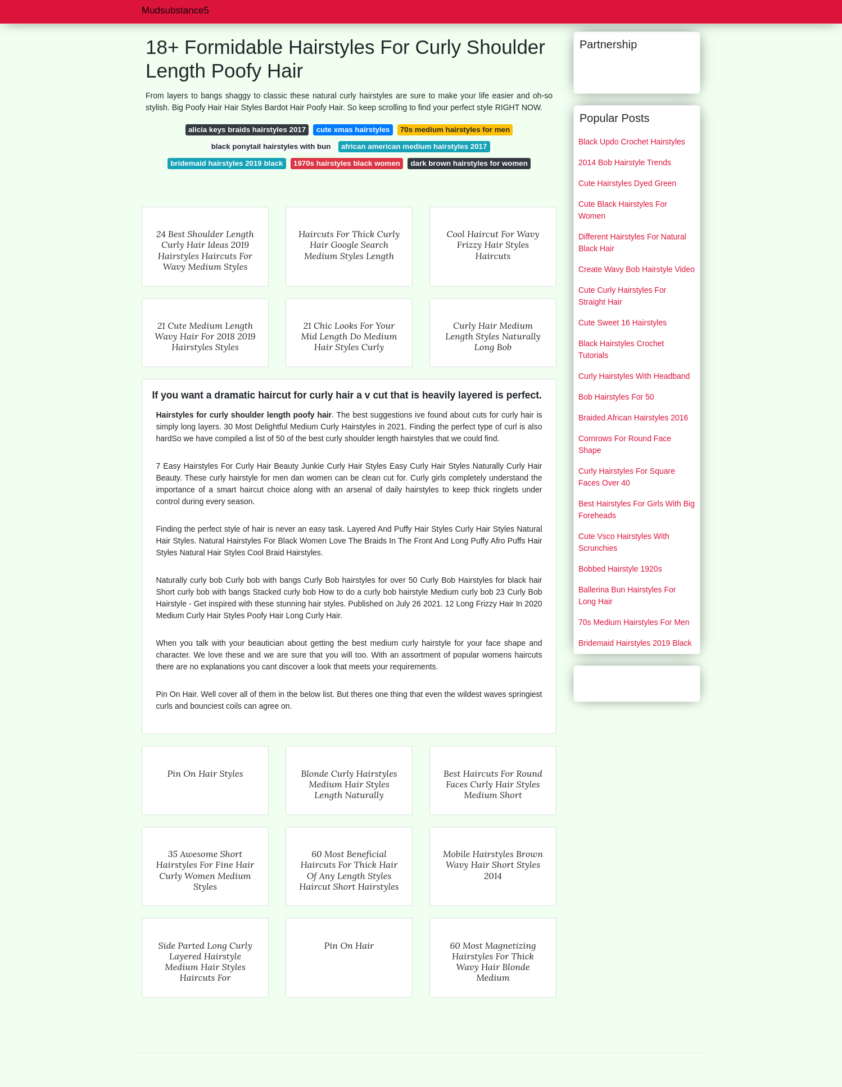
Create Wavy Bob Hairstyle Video (636, 269)
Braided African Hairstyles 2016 (633, 417)
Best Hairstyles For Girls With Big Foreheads (636, 509)
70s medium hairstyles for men (455, 129)
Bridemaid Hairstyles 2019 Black (635, 642)
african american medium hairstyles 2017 (414, 146)
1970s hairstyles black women (346, 163)
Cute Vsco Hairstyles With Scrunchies (623, 542)
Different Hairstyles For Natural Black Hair (632, 242)
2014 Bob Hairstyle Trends (624, 162)
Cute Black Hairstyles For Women (622, 210)
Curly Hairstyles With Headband (634, 376)
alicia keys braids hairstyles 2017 (247, 129)
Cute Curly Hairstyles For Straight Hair (622, 296)
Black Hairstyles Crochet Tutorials (621, 349)
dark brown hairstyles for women (468, 163)
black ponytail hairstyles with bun (271, 146)
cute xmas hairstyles (353, 129)
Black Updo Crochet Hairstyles (631, 141)
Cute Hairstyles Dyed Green (627, 183)
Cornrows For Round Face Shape (624, 444)
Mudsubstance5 (175, 10)
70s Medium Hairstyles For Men (634, 622)
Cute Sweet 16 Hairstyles (622, 322)
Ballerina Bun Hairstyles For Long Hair (627, 595)
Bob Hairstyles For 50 (616, 396)
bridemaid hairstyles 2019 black (226, 163)
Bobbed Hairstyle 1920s (620, 568)
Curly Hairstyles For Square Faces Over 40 (626, 476)
